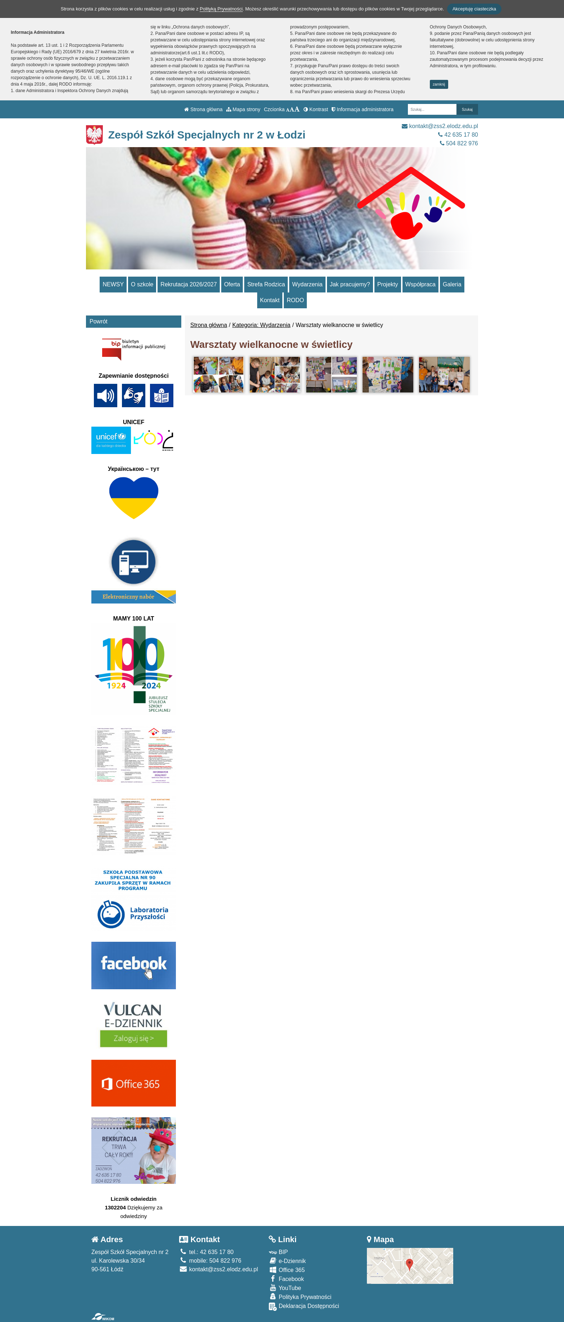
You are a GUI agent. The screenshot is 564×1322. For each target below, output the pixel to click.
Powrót (99, 321)
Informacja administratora (363, 109)
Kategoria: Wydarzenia (261, 325)
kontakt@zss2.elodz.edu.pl (440, 126)
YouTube (285, 1287)
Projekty (387, 284)
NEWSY (113, 284)
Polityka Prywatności (300, 1296)
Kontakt (269, 300)
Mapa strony (243, 109)
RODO (295, 300)
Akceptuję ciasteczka (474, 9)
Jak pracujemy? (350, 284)
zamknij (439, 84)
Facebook (286, 1278)
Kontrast (316, 109)
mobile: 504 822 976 (210, 1261)
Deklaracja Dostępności (304, 1307)
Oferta (232, 284)
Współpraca (420, 284)
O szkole (142, 284)
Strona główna (203, 109)
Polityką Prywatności (221, 9)
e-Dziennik (287, 1260)
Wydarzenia (307, 284)
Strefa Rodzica (266, 284)
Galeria (452, 284)
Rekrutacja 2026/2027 (188, 284)
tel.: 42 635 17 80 (206, 1252)
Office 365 (287, 1269)
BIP (278, 1252)
